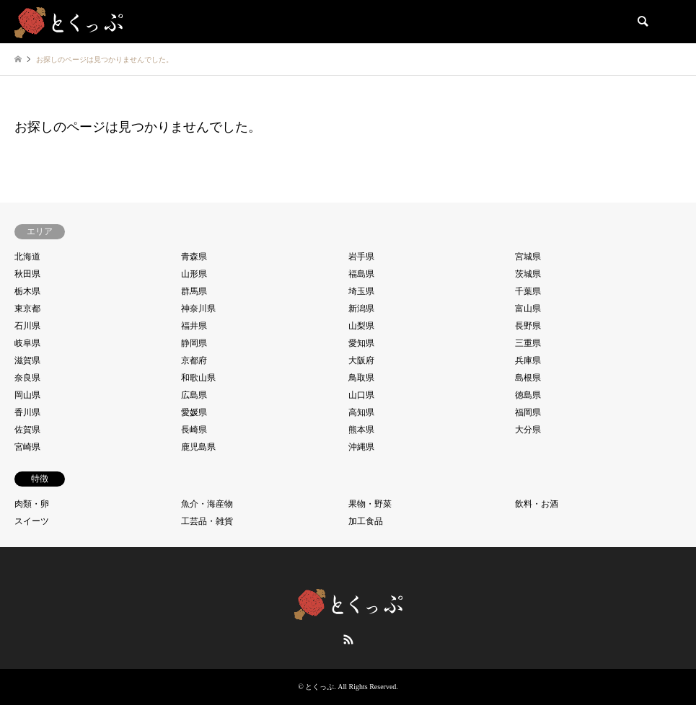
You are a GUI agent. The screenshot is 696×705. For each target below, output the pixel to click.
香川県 (27, 412)
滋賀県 (27, 360)
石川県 (27, 326)
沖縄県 (361, 447)
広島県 (194, 395)
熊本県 (361, 430)
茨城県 (528, 274)
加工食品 (365, 521)
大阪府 (361, 360)
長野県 (528, 326)
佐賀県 (27, 430)
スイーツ (31, 521)
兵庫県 (528, 360)
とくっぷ (319, 687)
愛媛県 (194, 412)
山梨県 (361, 326)
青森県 (194, 257)
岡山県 (27, 395)
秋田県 (27, 274)
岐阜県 (27, 343)
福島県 (361, 274)
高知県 (361, 412)
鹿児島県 (198, 447)
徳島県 (528, 395)
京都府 (194, 360)
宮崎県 (27, 447)
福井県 (194, 326)
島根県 (528, 378)
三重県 (528, 343)
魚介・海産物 (207, 504)
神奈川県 (198, 308)
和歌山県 (198, 378)
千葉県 (528, 291)
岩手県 (361, 257)
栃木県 (27, 291)
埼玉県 (361, 291)
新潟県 (361, 308)
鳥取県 (361, 378)
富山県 (528, 308)
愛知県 (361, 343)
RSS (348, 639)
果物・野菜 (370, 504)
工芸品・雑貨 (207, 521)
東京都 (27, 308)
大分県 (528, 430)
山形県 (194, 274)
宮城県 (528, 257)
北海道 (27, 257)
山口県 (361, 395)
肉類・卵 (31, 504)
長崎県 (194, 430)
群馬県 (194, 291)
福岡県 (528, 412)
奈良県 (27, 378)
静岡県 (194, 343)
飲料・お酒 (536, 504)
